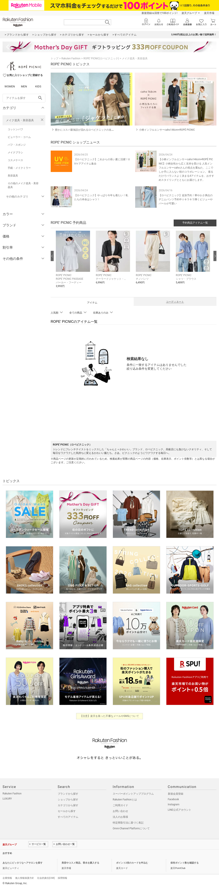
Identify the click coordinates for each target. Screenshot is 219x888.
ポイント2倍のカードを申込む (132, 862)
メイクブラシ (15, 152)
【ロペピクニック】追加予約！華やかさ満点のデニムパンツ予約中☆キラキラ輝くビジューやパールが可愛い (186, 199)
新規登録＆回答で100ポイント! (159, 13)
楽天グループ (189, 13)
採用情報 (62, 878)
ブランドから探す (68, 793)
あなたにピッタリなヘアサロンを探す (23, 862)
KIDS (38, 86)
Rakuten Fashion (70, 58)
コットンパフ (15, 129)
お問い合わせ (120, 811)
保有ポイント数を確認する (184, 862)
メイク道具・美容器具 (20, 120)
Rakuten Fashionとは (125, 799)
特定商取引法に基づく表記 (128, 822)
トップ (54, 58)
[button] (74, 262)
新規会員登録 (175, 793)
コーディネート (175, 301)
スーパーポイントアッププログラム (133, 793)
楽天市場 (209, 13)
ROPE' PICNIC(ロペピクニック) (101, 58)
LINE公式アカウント (179, 809)
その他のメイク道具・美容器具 (23, 185)
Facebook (173, 799)
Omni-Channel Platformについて (131, 828)
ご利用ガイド (120, 805)
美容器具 (13, 175)
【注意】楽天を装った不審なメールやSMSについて (109, 716)
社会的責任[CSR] (46, 878)
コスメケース (15, 160)
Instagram (173, 804)
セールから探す (67, 811)
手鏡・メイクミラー (19, 167)
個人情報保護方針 (24, 878)
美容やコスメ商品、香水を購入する (80, 862)
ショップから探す (68, 799)
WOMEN (9, 86)
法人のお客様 (120, 816)
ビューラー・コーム (19, 137)
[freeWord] (24, 98)
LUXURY (7, 798)
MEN (24, 86)
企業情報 (7, 878)
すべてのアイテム (68, 816)
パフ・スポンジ (17, 144)
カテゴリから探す (68, 805)
